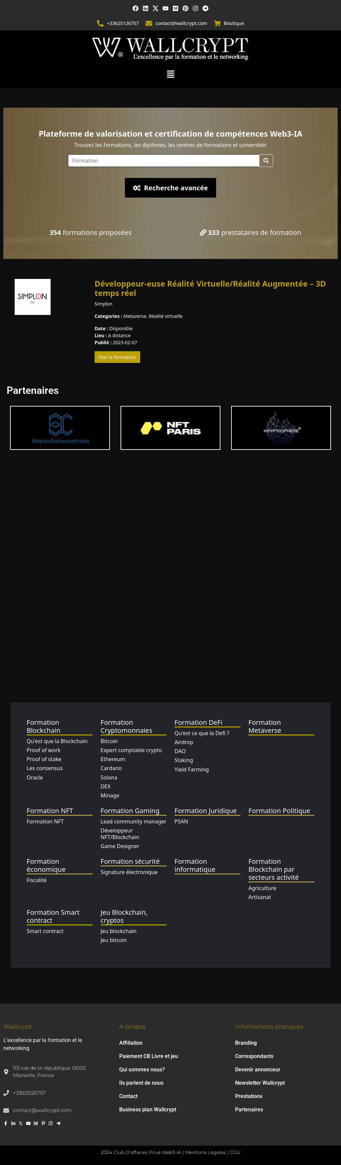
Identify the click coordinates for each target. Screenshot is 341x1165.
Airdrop (183, 742)
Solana (109, 777)
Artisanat (259, 897)
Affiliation (131, 1043)
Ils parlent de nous (141, 1083)
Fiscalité (37, 880)
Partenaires (249, 1110)
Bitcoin (109, 741)
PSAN (181, 822)
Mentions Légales (205, 1153)
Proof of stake (44, 759)
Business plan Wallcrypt (147, 1110)
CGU (235, 1153)
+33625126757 (123, 24)
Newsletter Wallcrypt (260, 1083)
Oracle (35, 777)
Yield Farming (191, 769)
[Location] (163, 161)
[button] (170, 74)
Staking (183, 760)
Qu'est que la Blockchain (57, 741)
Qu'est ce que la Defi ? (201, 733)
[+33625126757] (100, 24)
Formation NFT (45, 822)
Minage (110, 796)
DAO (180, 751)
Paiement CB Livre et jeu (148, 1056)
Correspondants (254, 1056)
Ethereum (113, 759)
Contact (128, 1096)
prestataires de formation (250, 233)
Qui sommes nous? (142, 1070)
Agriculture (262, 888)
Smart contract (45, 931)
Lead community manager (134, 822)
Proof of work (44, 750)
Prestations (248, 1096)
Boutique (234, 24)
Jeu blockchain (119, 931)
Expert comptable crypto (131, 750)
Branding (246, 1043)
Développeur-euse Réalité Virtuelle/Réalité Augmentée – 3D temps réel (210, 289)
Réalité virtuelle (166, 317)
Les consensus (45, 768)
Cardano (111, 768)
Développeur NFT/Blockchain (120, 834)
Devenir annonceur (257, 1070)
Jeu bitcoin (114, 940)
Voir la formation (117, 358)
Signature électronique (129, 872)
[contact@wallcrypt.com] (149, 24)
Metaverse (134, 317)
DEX (106, 786)
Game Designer (120, 846)
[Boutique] (217, 24)
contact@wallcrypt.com (181, 24)
